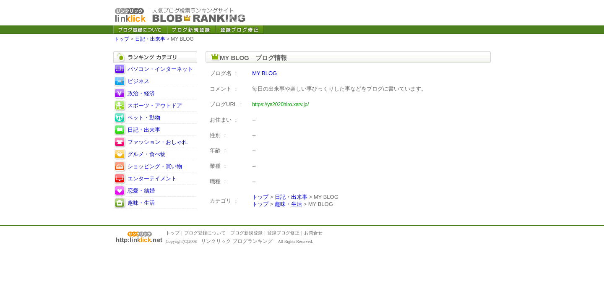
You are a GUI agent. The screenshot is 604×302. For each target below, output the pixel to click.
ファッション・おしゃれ (157, 142)
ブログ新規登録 (246, 232)
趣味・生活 (141, 203)
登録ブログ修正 (283, 232)
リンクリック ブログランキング (237, 241)
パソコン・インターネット (160, 69)
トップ (121, 39)
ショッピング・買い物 (155, 166)
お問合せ (313, 232)
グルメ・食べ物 (147, 154)
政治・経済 (141, 93)
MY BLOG (264, 73)
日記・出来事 (150, 39)
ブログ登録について (205, 232)
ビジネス (138, 81)
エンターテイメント (152, 178)
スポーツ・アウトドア (155, 105)
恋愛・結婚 (141, 190)
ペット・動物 (144, 118)
